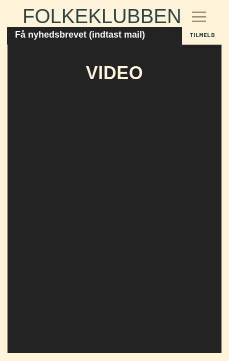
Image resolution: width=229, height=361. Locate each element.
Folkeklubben (102, 16)
